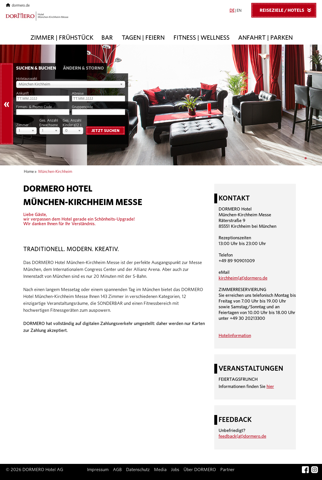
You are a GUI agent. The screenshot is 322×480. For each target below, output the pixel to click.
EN (239, 11)
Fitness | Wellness (201, 38)
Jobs (175, 469)
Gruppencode (82, 107)
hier (270, 386)
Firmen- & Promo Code (34, 107)
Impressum (98, 469)
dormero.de (18, 5)
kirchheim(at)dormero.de (243, 278)
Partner (227, 469)
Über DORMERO (200, 469)
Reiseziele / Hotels (287, 10)
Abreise (78, 93)
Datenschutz (138, 469)
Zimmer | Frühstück (61, 38)
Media (160, 469)
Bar (107, 38)
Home (29, 172)
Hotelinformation (235, 335)
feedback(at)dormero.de (242, 436)
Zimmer (22, 125)
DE (232, 11)
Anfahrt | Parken (265, 38)
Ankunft (22, 93)
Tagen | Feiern (143, 38)
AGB (117, 469)
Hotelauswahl (26, 79)
